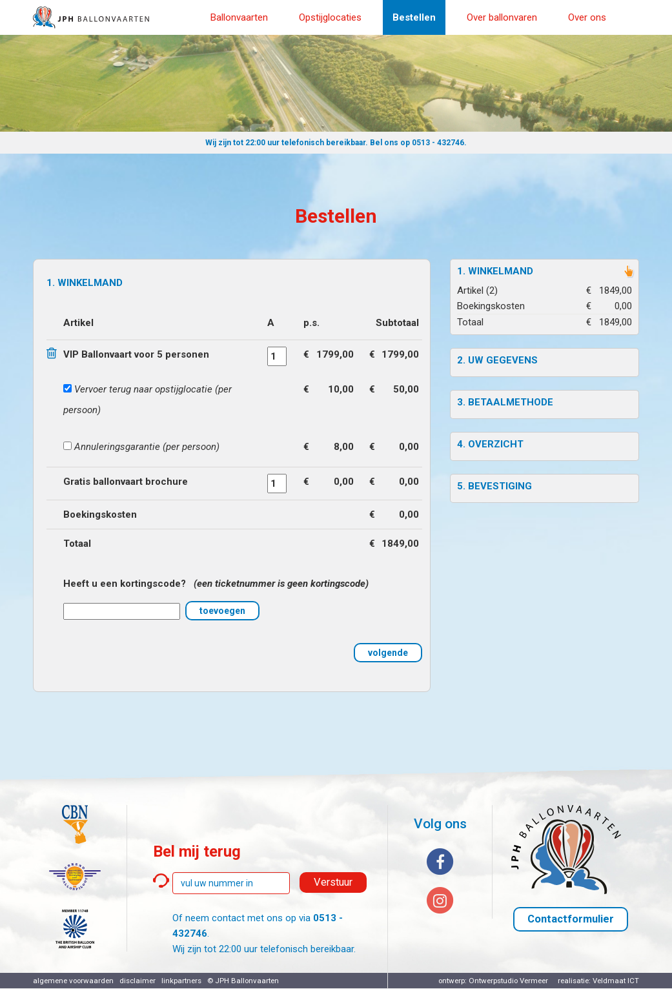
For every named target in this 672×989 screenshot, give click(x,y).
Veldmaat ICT (616, 980)
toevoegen (222, 611)
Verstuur (333, 882)
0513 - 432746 (438, 142)
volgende (388, 652)
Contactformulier (570, 919)
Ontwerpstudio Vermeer (508, 980)
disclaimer (137, 980)
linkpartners (181, 980)
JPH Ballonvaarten (247, 980)
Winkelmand (500, 271)
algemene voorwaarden (73, 980)
